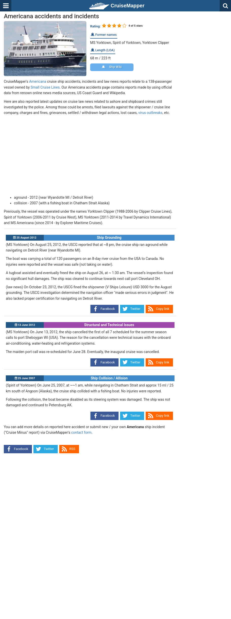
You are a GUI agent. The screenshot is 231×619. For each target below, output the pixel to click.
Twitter (135, 309)
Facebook (108, 309)
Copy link (162, 309)
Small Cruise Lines (45, 87)
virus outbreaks (150, 113)
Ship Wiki (112, 67)
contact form (81, 432)
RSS (72, 449)
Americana (37, 81)
